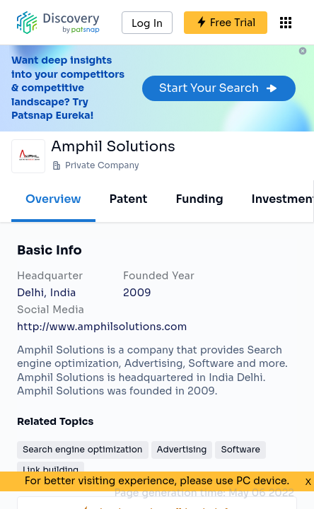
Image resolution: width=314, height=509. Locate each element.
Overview (53, 199)
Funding (199, 199)
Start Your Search (219, 88)
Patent (129, 199)
